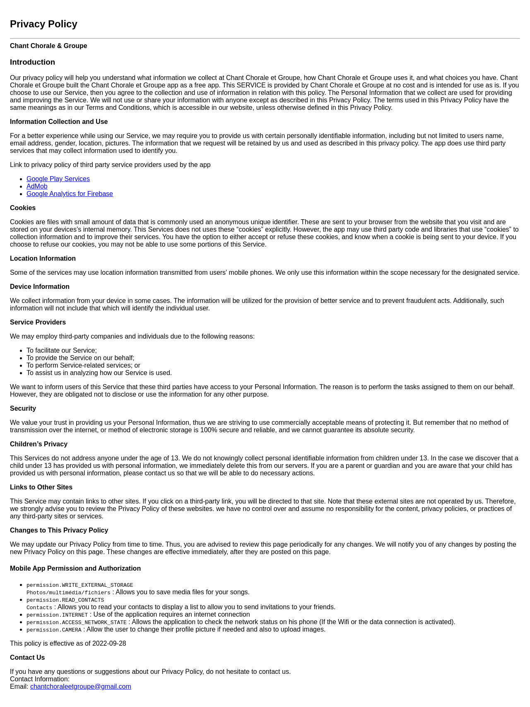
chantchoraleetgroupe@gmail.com (80, 686)
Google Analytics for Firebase (69, 193)
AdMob (37, 186)
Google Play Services (58, 178)
